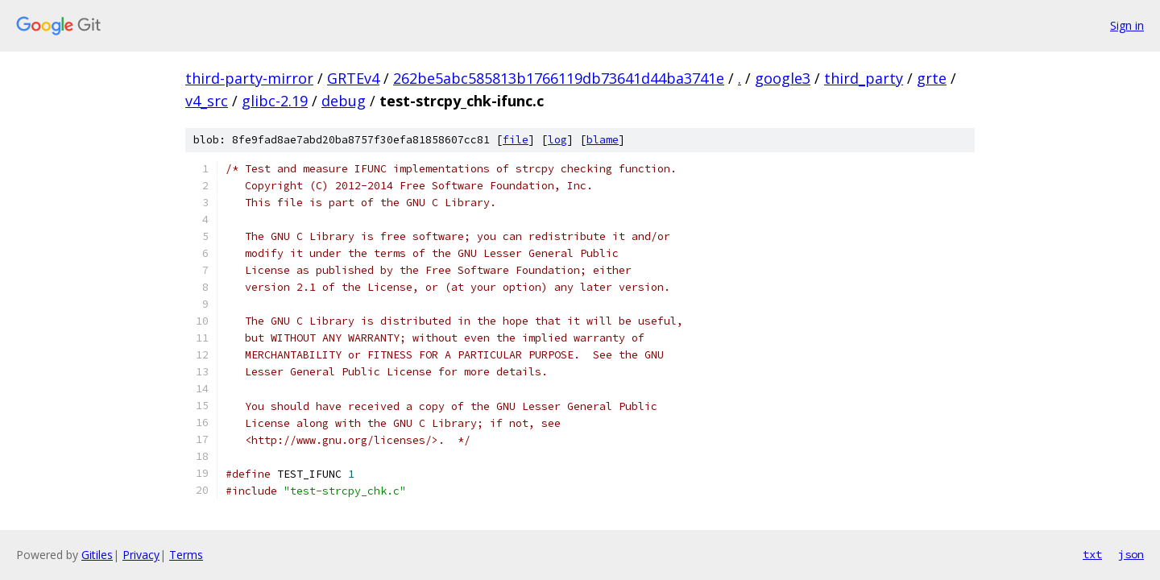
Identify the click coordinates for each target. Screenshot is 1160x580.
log (557, 140)
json (1131, 554)
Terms (186, 554)
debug (343, 100)
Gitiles (97, 554)
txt (1092, 554)
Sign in (1127, 25)
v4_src (206, 100)
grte (932, 78)
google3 (782, 78)
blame (602, 140)
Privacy (141, 554)
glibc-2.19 (275, 100)
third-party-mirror (249, 78)
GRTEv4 (353, 78)
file (515, 140)
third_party (863, 78)
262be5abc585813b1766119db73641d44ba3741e (558, 78)
